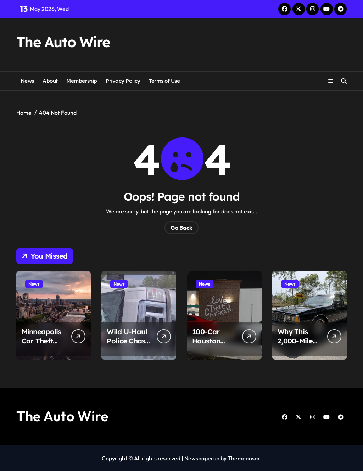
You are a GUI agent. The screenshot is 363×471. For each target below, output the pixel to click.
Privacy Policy (123, 80)
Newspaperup (201, 458)
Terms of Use (164, 80)
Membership (81, 80)
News (27, 80)
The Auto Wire (63, 42)
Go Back (181, 227)
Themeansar (244, 458)
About (50, 80)
